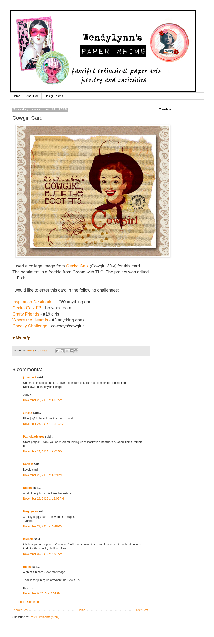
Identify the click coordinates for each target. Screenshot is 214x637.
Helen (27, 567)
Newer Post (21, 610)
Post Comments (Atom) (44, 617)
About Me (32, 96)
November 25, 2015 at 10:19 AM (43, 424)
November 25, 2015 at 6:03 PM (42, 451)
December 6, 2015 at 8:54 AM (42, 593)
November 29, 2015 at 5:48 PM (42, 526)
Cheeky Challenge (29, 326)
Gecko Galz (77, 266)
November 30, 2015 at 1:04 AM (42, 554)
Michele (28, 539)
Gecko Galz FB (26, 308)
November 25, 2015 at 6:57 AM (42, 400)
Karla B (28, 464)
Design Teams (54, 96)
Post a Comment (28, 601)
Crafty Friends (25, 314)
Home (16, 96)
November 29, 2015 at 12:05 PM (43, 498)
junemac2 (29, 377)
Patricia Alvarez (33, 436)
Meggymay (30, 511)
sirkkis (27, 413)
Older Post (141, 610)
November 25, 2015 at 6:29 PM (42, 475)
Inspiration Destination (33, 302)
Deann (27, 488)
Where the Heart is (30, 320)
